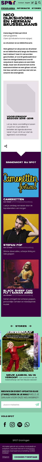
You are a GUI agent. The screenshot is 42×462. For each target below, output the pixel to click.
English (27, 3)
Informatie (23, 8)
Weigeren (5, 457)
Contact (21, 3)
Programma (8, 8)
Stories (36, 8)
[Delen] (5, 146)
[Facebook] (5, 425)
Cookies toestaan (25, 457)
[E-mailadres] (21, 404)
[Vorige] (11, 326)
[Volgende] (30, 326)
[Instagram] (12, 425)
